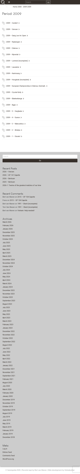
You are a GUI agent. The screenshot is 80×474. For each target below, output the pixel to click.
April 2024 (6, 280)
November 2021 (9, 372)
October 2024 (8, 266)
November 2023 (9, 294)
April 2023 (6, 318)
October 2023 (8, 297)
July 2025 (6, 243)
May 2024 (6, 277)
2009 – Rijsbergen (13, 42)
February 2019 (8, 430)
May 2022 (6, 355)
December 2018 (9, 437)
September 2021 (9, 376)
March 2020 (7, 389)
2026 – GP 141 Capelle (11, 175)
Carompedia (12, 470)
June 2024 (6, 273)
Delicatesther (70, 470)
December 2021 (9, 369)
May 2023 (6, 314)
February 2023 (8, 325)
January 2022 (8, 365)
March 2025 (7, 256)
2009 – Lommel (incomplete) (17, 61)
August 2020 (7, 383)
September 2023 (9, 301)
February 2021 (8, 379)
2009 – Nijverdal (12, 54)
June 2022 (6, 352)
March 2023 (7, 321)
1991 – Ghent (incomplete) (27, 204)
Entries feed (7, 452)
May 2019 (6, 424)
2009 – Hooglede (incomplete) (17, 80)
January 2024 (8, 287)
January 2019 (8, 434)
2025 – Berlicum (9, 182)
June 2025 (6, 246)
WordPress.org (8, 459)
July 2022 (6, 348)
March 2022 (7, 362)
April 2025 (6, 253)
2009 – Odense (12, 48)
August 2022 (7, 345)
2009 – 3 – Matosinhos (15, 124)
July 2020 (6, 386)
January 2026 (8, 229)
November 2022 (9, 335)
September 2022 (9, 342)
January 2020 (8, 396)
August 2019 (7, 413)
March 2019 (7, 427)
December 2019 (9, 400)
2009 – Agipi (11, 105)
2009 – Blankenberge (14, 99)
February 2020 (8, 393)
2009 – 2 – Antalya (13, 130)
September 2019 (9, 410)
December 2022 (9, 331)
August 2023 (7, 304)
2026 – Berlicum (9, 178)
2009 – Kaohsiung (13, 73)
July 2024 (6, 270)
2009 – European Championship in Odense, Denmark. (26, 86)
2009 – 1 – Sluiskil (13, 136)
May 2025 (6, 249)
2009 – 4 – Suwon (13, 117)
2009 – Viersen (12, 29)
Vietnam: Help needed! (25, 211)
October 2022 (8, 338)
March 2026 (7, 222)
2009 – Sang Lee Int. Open (16, 36)
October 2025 (8, 239)
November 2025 (9, 236)
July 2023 (6, 307)
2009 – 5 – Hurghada (14, 111)
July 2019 (6, 417)
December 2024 (9, 260)
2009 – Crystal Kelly (13, 92)
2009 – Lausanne (12, 67)
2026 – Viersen (8, 172)
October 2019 (8, 406)
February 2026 (8, 225)
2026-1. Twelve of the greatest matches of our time (22, 185)
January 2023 (8, 328)
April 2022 (6, 359)
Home (15, 7)
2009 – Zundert (12, 23)
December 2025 (9, 232)
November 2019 (9, 403)
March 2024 (7, 284)
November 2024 (9, 263)
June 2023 (6, 311)
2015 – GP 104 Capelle (26, 197)
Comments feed (9, 456)
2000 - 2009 (22, 7)
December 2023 (9, 290)
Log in (5, 449)
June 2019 (6, 420)
